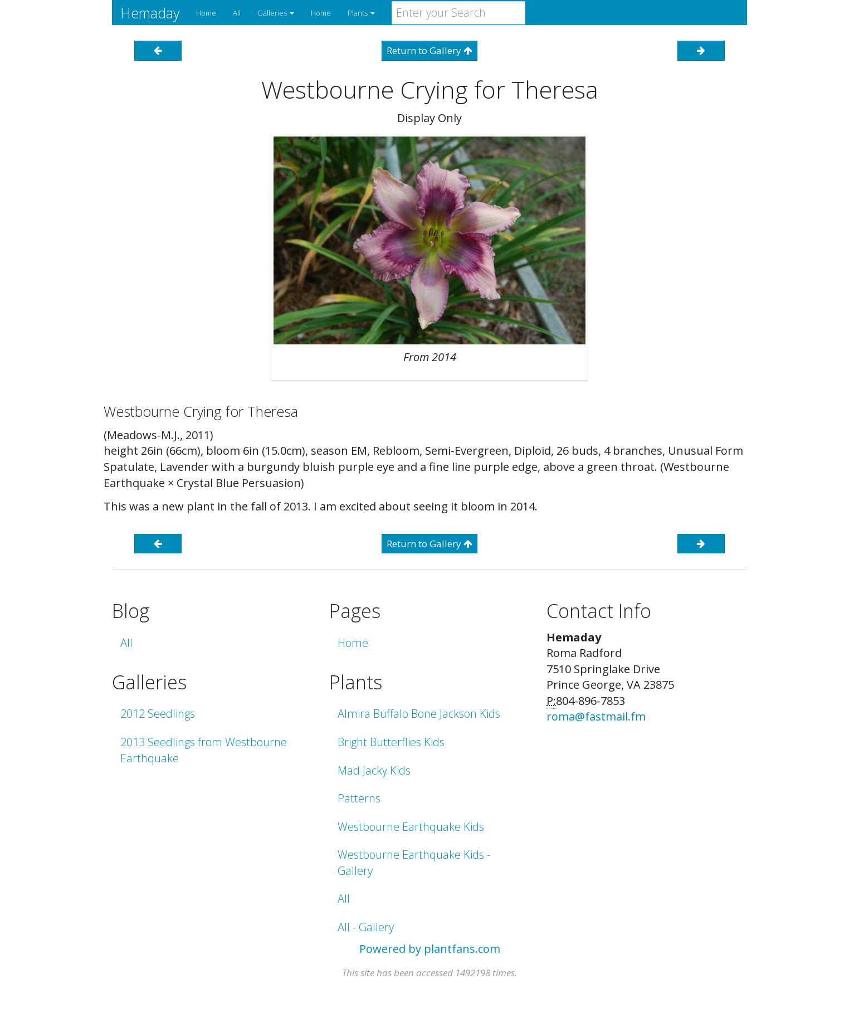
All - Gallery (366, 927)
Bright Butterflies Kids (391, 742)
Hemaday (149, 12)
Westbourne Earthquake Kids (411, 826)
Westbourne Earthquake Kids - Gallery (414, 862)
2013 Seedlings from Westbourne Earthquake (203, 750)
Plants (361, 13)
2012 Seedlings (157, 713)
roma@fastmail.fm (596, 716)
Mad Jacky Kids (374, 770)
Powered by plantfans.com (429, 948)
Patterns (359, 798)
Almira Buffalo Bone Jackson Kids (419, 713)
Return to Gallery (429, 50)
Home (206, 13)
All (237, 13)
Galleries (275, 13)
